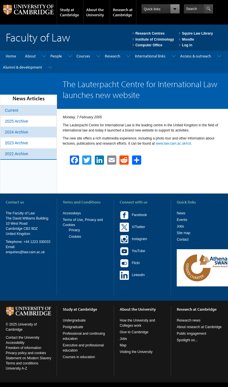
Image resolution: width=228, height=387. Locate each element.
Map (123, 345)
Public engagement (191, 334)
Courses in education (79, 357)
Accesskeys (72, 213)
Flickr (130, 263)
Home (11, 56)
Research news (189, 320)
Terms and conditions (22, 363)
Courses (83, 56)
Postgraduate (73, 327)
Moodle (188, 39)
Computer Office (148, 45)
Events (182, 220)
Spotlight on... (187, 340)
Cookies (75, 237)
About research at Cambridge (199, 327)
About (30, 56)
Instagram (133, 239)
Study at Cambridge (69, 12)
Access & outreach (195, 56)
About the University (95, 12)
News (181, 213)
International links (150, 56)
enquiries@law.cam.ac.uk (25, 252)
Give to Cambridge (134, 332)
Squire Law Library (197, 33)
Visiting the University (136, 352)
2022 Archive (16, 153)
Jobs (180, 226)
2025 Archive (16, 121)
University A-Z (16, 368)
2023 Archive (16, 143)
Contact (182, 240)
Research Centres (150, 33)
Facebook (133, 215)
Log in (187, 45)
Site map (183, 233)
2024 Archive (16, 132)
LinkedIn (132, 275)
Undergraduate (74, 320)
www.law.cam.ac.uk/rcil (173, 143)
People (56, 56)
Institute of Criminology (154, 39)
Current (11, 110)
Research (112, 56)
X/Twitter (132, 227)
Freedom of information (23, 348)
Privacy (74, 230)
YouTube (132, 251)
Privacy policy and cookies (26, 353)
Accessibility (15, 343)
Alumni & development (22, 67)
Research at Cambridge (123, 12)
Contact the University (22, 338)
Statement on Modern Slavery (28, 358)
